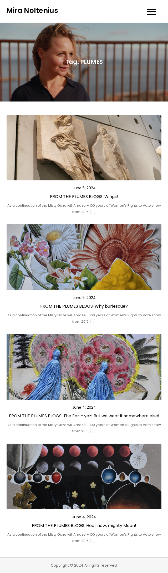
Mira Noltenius (32, 10)
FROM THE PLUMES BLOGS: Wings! (84, 197)
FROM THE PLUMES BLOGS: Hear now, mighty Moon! (84, 526)
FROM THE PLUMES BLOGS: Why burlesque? (84, 306)
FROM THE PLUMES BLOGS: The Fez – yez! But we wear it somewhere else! (84, 416)
